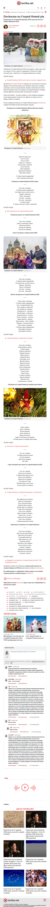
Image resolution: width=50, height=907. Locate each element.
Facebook (19, 582)
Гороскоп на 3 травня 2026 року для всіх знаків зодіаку (36, 891)
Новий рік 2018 (23, 596)
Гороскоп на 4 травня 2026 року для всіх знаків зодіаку (36, 861)
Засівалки (11, 596)
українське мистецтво (15, 594)
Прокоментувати (12, 676)
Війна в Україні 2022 (33, 12)
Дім (5, 33)
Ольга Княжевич (14, 25)
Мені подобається (22, 676)
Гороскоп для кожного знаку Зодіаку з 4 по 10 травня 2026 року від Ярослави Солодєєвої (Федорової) (35, 834)
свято (20, 592)
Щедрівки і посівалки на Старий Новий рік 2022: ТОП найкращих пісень (14, 638)
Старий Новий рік (38, 592)
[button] (41, 8)
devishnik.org (27, 148)
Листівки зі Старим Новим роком (17, 446)
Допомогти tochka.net (18, 12)
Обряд (27, 592)
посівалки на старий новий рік (36, 594)
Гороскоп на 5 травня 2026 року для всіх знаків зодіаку (14, 832)
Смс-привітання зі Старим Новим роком (35, 637)
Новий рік (11, 592)
